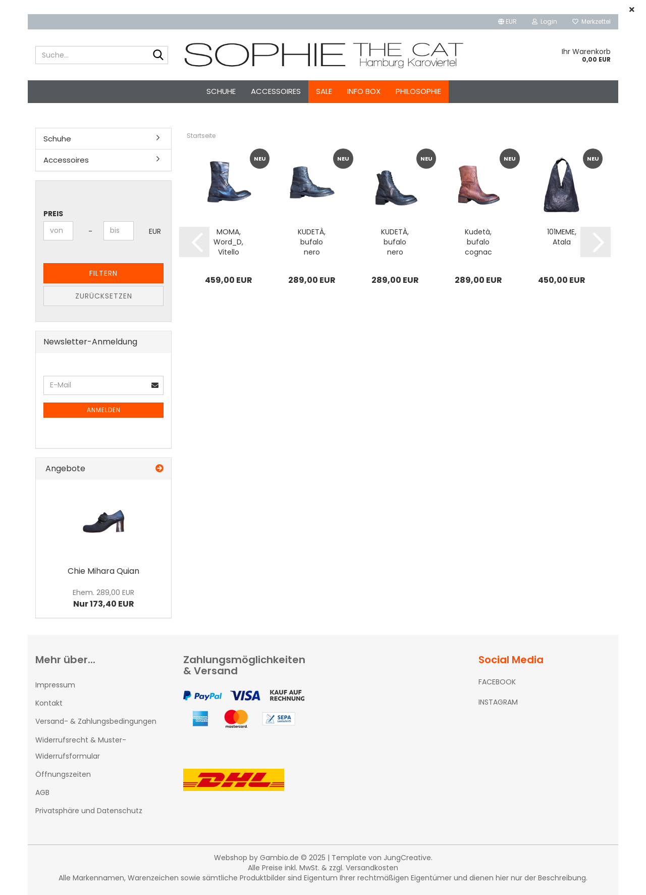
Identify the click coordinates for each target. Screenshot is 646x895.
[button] (507, 21)
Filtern (103, 273)
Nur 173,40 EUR (103, 598)
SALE (324, 91)
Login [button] (544, 21)
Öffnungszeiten (63, 774)
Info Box (364, 91)
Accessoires (276, 91)
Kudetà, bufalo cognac (478, 242)
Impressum (55, 685)
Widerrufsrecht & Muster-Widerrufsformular (80, 748)
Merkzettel (591, 21)
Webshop (230, 858)
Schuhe (221, 91)
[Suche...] (158, 55)
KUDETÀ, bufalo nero (312, 242)
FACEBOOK (497, 682)
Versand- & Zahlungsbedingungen (95, 721)
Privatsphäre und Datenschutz (88, 811)
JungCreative (407, 858)
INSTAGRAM (498, 702)
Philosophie (418, 91)
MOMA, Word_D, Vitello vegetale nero (228, 242)
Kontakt (49, 703)
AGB (42, 792)
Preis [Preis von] (53, 214)
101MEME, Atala (561, 237)
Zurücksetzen (103, 296)
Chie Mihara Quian (103, 571)
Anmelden (104, 410)
